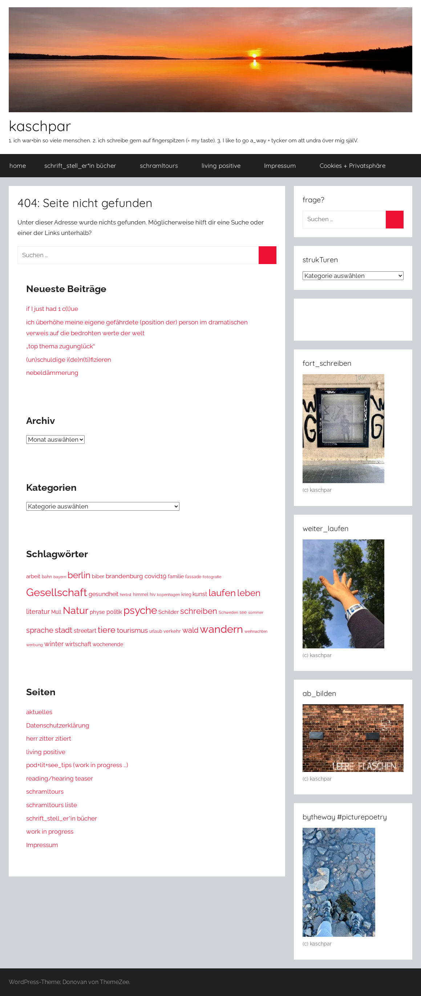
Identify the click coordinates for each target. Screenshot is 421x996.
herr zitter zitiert (48, 738)
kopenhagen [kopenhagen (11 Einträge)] (168, 594)
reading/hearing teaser (59, 778)
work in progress (49, 831)
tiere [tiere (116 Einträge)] (107, 630)
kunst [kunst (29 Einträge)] (200, 594)
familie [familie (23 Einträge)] (176, 576)
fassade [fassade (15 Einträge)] (193, 576)
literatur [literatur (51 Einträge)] (38, 611)
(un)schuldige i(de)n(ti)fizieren (68, 359)
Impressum (284, 165)
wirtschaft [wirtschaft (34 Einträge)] (78, 644)
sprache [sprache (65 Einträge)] (39, 630)
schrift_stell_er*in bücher (84, 165)
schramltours (163, 165)
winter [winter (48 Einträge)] (54, 644)
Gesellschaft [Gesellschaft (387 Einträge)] (56, 592)
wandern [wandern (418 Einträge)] (221, 629)
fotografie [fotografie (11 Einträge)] (212, 577)
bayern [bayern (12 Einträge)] (59, 577)
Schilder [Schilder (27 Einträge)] (168, 612)
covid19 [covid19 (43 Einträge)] (155, 576)
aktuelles (39, 712)
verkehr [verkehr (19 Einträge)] (172, 631)
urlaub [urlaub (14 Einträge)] (155, 631)
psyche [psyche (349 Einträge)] (140, 610)
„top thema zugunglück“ (60, 346)
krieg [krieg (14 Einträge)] (186, 594)
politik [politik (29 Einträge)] (114, 611)
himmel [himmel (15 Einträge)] (140, 594)
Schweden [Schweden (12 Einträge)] (228, 612)
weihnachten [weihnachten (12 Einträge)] (255, 631)
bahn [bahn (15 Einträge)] (47, 576)
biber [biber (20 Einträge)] (98, 576)
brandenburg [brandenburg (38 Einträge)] (124, 576)
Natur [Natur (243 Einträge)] (75, 610)
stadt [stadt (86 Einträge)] (63, 630)
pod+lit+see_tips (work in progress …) (77, 765)
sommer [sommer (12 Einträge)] (255, 612)
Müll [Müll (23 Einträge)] (56, 612)
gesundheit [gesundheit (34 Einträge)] (103, 594)
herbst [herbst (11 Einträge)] (125, 594)
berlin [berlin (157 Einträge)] (79, 575)
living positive (225, 165)
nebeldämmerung (52, 372)
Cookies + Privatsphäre (356, 165)
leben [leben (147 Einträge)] (248, 593)
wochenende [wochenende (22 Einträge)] (108, 644)
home (17, 165)
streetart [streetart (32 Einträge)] (85, 630)
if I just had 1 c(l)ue (52, 308)
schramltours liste (51, 805)
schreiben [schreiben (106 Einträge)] (198, 611)
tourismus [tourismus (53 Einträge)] (132, 630)
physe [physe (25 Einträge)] (97, 612)
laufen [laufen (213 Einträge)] (222, 592)
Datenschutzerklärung (57, 725)
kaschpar (40, 126)
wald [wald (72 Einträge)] (190, 630)
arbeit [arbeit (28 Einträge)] (33, 576)
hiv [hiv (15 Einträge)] (152, 594)
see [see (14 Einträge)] (243, 612)
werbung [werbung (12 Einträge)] (34, 645)
